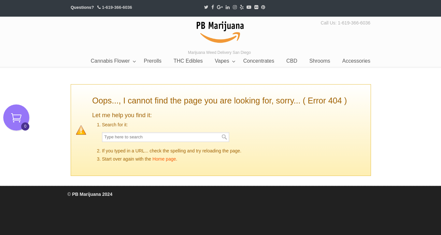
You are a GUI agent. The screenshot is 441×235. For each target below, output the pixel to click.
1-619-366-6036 (117, 7)
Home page (164, 159)
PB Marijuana (220, 32)
